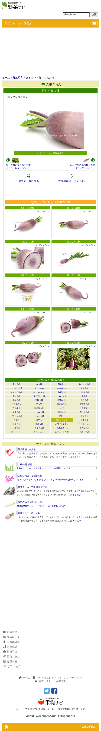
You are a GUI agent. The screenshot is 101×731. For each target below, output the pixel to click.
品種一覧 (10, 661)
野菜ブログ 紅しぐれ (29, 513)
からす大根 (84, 392)
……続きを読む (73, 457)
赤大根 (39, 384)
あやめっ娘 (62, 388)
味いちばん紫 (16, 388)
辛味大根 (16, 396)
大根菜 (84, 408)
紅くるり (84, 416)
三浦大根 (16, 428)
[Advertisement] (50, 52)
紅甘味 (62, 416)
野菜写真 (18, 77)
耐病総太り (39, 408)
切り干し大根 (39, 396)
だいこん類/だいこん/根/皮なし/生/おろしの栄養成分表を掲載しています (50, 479)
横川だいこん (16, 432)
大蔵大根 (84, 388)
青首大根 (16, 384)
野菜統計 (10, 646)
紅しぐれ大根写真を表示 (18, 164)
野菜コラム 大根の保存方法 (32, 487)
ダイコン (31, 77)
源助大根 (39, 400)
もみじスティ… (61, 428)
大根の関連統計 (25, 464)
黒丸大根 (16, 400)
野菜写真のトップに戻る (72, 181)
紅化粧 (16, 420)
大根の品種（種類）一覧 (30, 502)
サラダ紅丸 (16, 404)
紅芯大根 (62, 400)
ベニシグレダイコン (16, 168)
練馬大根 (62, 412)
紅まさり (16, 424)
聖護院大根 (84, 404)
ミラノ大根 (39, 428)
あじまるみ (39, 388)
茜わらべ (62, 384)
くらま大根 (62, 396)
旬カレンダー (12, 637)
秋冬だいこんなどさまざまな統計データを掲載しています (43, 468)
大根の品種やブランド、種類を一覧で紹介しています (41, 506)
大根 (62, 408)
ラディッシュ (39, 432)
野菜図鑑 (10, 632)
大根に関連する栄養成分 (30, 475)
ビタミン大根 (16, 416)
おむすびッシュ (39, 392)
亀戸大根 (62, 392)
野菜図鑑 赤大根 (27, 449)
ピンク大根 (39, 416)
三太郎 (39, 404)
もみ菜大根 (84, 428)
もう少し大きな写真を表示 (50, 153)
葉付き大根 (84, 412)
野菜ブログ (11, 666)
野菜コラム (11, 656)
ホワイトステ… (61, 424)
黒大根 (84, 396)
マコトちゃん (84, 424)
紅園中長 (84, 420)
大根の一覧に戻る (29, 181)
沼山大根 (16, 412)
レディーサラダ (61, 432)
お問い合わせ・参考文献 (50, 681)
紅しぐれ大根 (27, 208)
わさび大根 (84, 432)
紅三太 (39, 420)
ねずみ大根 (39, 412)
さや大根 (84, 400)
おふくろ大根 (16, 392)
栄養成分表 (11, 642)
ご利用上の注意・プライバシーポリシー (57, 677)
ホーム (6, 77)
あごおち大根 (84, 384)
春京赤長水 (62, 404)
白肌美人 (16, 408)
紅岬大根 (39, 424)
